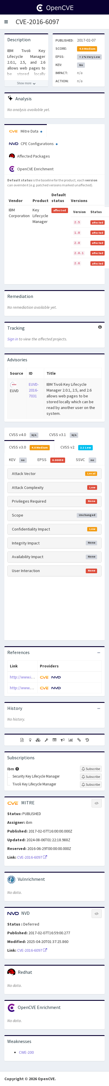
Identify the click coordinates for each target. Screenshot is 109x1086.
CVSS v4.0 (23, 435)
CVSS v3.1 (63, 435)
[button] (6, 22)
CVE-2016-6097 (37, 21)
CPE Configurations (33, 143)
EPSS (51, 460)
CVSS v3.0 (29, 447)
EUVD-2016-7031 (34, 390)
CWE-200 (26, 1052)
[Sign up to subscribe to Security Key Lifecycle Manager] (91, 777)
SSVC (86, 460)
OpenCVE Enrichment (31, 169)
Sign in (12, 339)
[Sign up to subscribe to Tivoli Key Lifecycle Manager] (91, 784)
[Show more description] (26, 83)
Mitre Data (25, 131)
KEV (18, 460)
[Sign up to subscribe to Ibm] (91, 769)
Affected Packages (29, 156)
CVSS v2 (76, 447)
